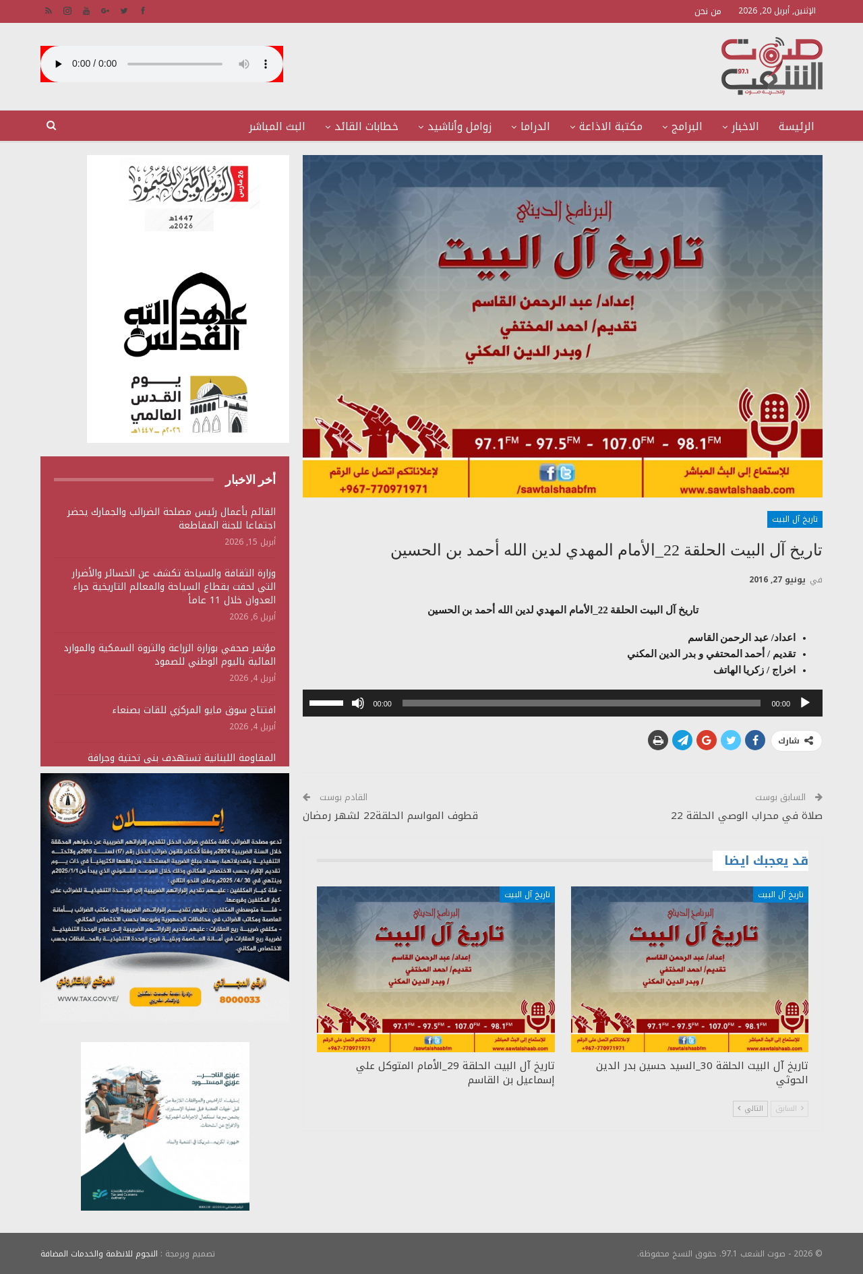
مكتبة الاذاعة (611, 126)
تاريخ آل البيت (795, 519)
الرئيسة (796, 126)
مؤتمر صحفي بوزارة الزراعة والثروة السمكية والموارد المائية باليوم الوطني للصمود (169, 655)
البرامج (687, 126)
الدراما (535, 126)
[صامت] (358, 703)
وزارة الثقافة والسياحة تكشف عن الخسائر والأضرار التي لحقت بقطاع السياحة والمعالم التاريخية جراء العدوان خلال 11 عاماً (174, 586)
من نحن (707, 11)
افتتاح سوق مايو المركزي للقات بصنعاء (194, 710)
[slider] (582, 703)
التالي (750, 1108)
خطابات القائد (366, 126)
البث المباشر (277, 126)
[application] (563, 703)
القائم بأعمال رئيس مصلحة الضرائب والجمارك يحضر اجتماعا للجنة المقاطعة (171, 519)
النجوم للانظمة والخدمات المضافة (99, 1253)
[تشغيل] (805, 703)
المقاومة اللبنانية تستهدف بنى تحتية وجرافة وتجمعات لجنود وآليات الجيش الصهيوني (182, 765)
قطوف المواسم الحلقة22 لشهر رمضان (390, 815)
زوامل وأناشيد (459, 126)
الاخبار (745, 126)
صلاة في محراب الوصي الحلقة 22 (747, 815)
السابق (789, 1108)
